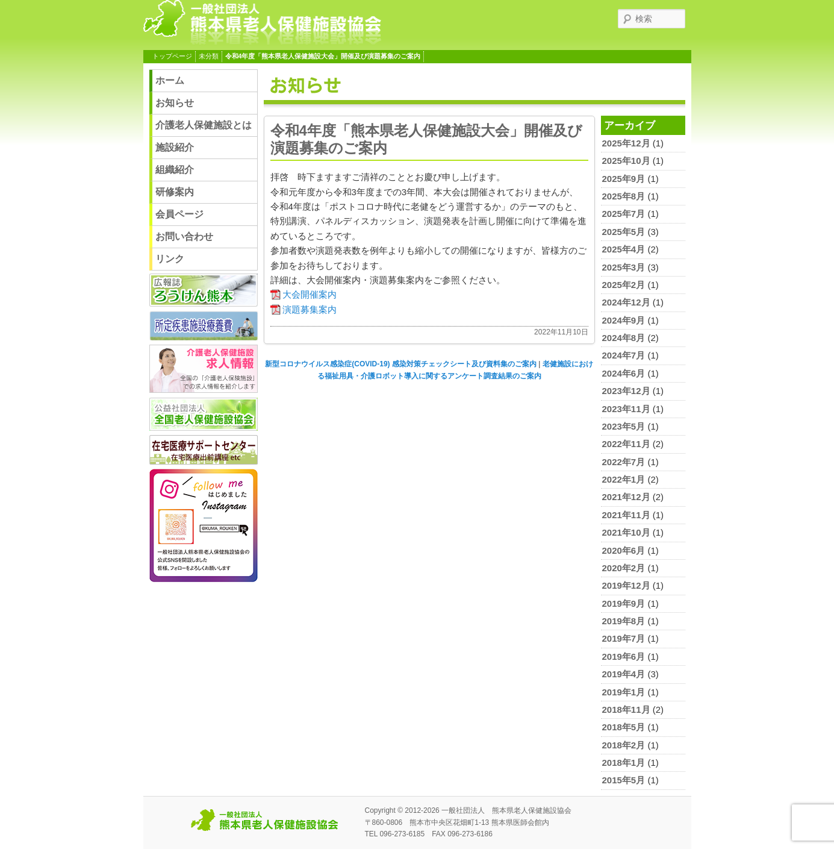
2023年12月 (626, 391)
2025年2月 (624, 285)
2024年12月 (626, 302)
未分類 (209, 56)
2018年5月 (624, 727)
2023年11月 (626, 409)
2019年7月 (624, 638)
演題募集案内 (309, 309)
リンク (169, 259)
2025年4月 (624, 249)
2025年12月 (626, 143)
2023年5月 (624, 426)
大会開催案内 (309, 294)
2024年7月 (624, 355)
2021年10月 (626, 532)
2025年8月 (624, 196)
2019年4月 (624, 674)
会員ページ (179, 214)
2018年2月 (624, 745)
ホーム (169, 80)
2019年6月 (624, 656)
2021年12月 (626, 497)
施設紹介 (174, 147)
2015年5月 (624, 780)
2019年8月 (624, 621)
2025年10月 (626, 160)
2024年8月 (624, 338)
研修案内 (174, 192)
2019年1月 (624, 692)
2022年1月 (624, 479)
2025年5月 (624, 232)
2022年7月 (624, 462)
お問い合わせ (184, 236)
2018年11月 (626, 709)
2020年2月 (624, 568)
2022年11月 (626, 444)
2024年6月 (624, 373)
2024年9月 (624, 320)
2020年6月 (624, 550)
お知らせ (174, 103)
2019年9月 (624, 603)
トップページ (172, 56)
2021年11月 (626, 515)
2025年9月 (624, 179)
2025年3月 (624, 267)
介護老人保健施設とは (203, 125)
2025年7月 (624, 213)
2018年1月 (624, 762)
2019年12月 (626, 585)
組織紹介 (174, 169)
